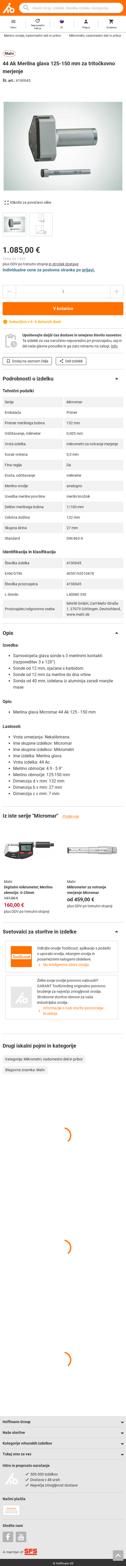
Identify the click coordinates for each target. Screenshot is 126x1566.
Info (114, 346)
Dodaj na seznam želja (27, 361)
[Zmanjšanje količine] (116, 291)
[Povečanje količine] (9, 291)
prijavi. (88, 269)
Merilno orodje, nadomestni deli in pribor (32, 35)
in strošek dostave (63, 264)
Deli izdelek (71, 361)
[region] (63, 223)
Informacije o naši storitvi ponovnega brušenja (70, 1011)
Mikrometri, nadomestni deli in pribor (95, 35)
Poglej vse (70, 816)
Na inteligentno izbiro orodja (63, 965)
